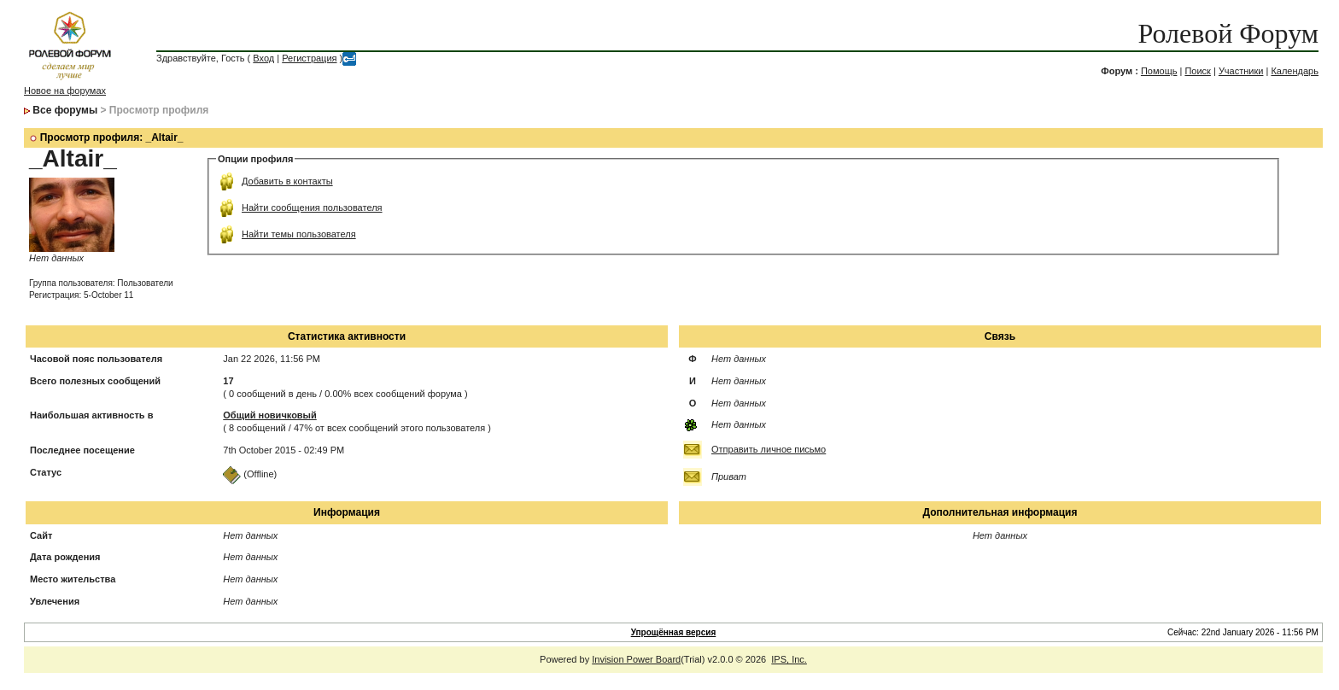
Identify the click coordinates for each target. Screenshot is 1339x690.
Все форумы (64, 110)
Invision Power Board (636, 659)
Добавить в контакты (287, 181)
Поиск (1197, 71)
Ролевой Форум (1228, 33)
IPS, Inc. (789, 659)
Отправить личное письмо (768, 449)
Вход (263, 58)
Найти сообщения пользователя (312, 207)
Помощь (1159, 71)
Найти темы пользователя (299, 234)
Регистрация (309, 58)
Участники (1241, 71)
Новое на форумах (65, 90)
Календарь (1295, 71)
